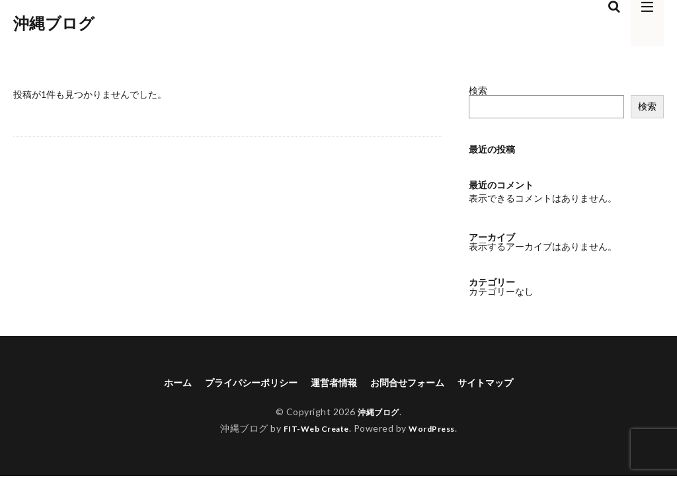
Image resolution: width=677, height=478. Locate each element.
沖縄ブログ (54, 23)
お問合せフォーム (415, 383)
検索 (478, 90)
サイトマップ (502, 383)
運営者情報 (333, 383)
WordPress (437, 430)
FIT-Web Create (312, 430)
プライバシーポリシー (241, 383)
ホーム (159, 383)
